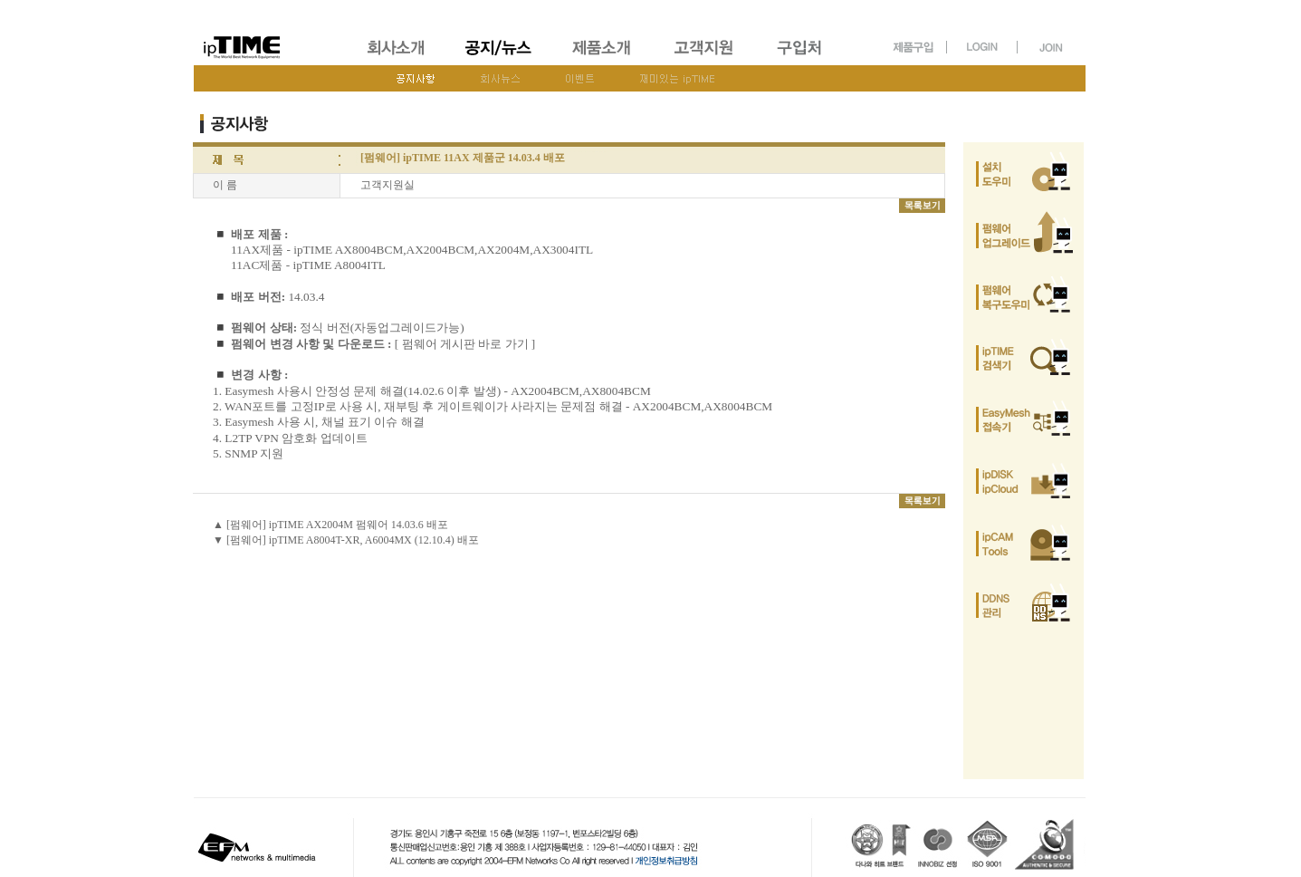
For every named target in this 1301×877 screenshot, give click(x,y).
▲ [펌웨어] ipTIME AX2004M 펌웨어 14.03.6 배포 (330, 524)
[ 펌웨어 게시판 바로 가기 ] (465, 344)
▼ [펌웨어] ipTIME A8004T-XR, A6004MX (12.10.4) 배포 (346, 540)
